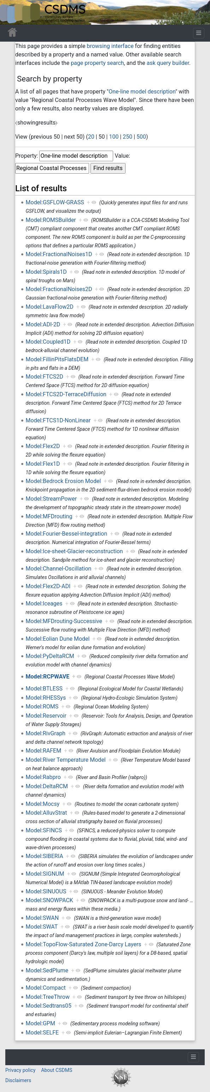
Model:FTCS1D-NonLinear (58, 420)
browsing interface (110, 46)
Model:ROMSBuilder (51, 220)
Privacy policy (20, 1070)
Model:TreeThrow (48, 997)
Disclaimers (18, 1080)
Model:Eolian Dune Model (58, 638)
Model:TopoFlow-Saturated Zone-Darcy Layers (83, 944)
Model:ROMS (42, 706)
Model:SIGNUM (45, 873)
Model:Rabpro (43, 777)
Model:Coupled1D (48, 341)
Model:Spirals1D (46, 272)
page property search (97, 63)
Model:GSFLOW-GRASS (55, 202)
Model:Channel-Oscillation (59, 568)
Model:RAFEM (44, 750)
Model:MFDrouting (49, 516)
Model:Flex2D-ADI (48, 586)
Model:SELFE (42, 1032)
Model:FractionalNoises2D (59, 289)
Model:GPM (40, 1023)
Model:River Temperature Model (66, 759)
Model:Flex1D (43, 463)
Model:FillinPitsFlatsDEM (57, 359)
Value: (122, 155)
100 (113, 136)
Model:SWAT (42, 926)
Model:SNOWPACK (49, 900)
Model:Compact (46, 987)
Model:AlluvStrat (46, 812)
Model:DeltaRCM (47, 786)
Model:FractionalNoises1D (59, 254)
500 (141, 136)
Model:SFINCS (44, 830)
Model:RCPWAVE (48, 676)
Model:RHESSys (46, 697)
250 (127, 136)
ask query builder (168, 63)
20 (91, 136)
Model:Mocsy (43, 804)
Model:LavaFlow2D (50, 306)
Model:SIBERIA (44, 856)
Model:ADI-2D (43, 324)
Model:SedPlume (47, 970)
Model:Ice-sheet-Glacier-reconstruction (74, 551)
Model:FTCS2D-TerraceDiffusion (66, 394)
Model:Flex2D (43, 446)
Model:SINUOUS (46, 891)
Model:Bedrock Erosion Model (63, 481)
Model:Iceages (44, 603)
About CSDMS (56, 1070)
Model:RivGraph (45, 733)
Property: (26, 155)
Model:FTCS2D (44, 376)
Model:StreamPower (51, 498)
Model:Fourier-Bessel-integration (66, 533)
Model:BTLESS (44, 688)
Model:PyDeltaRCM (50, 656)
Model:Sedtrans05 (49, 1005)
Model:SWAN (42, 918)
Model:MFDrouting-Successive (64, 621)
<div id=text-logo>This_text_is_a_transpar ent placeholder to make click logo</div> (11, 12)
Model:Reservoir (46, 715)
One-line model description (142, 91)
